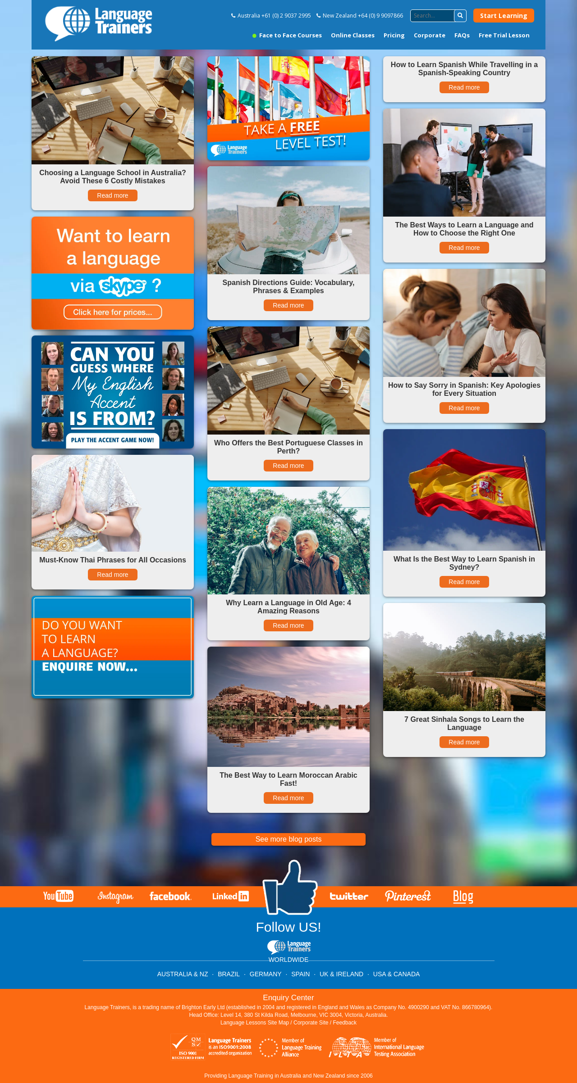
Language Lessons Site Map (254, 1023)
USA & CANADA (396, 974)
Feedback (345, 1023)
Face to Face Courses (287, 35)
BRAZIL (229, 974)
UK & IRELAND (341, 974)
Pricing (394, 35)
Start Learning (503, 15)
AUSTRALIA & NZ (182, 974)
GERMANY (266, 974)
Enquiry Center (288, 997)
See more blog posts (289, 839)
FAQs (462, 35)
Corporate (429, 35)
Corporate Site (310, 1023)
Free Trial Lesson (504, 35)
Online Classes (353, 35)
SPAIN (300, 974)
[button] (460, 15)
